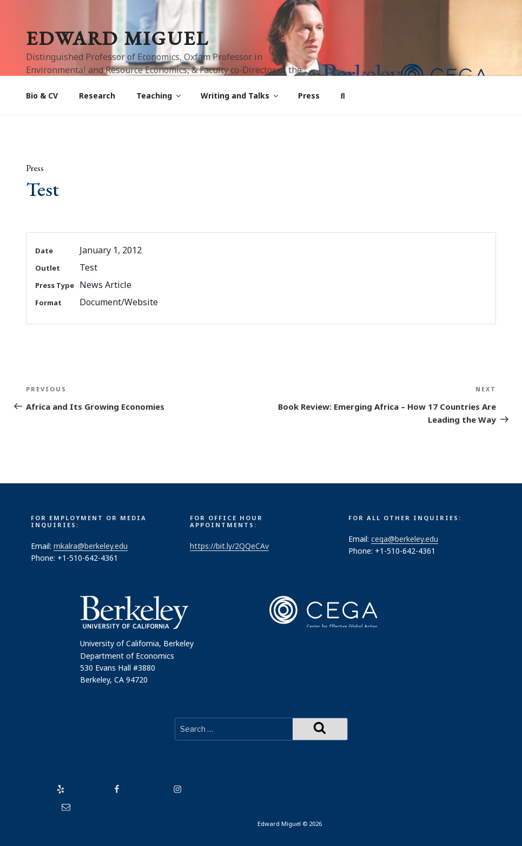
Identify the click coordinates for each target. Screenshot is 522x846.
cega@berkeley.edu (404, 539)
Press (309, 95)
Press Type (54, 285)
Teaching (159, 95)
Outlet (47, 268)
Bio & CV (42, 95)
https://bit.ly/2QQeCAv (229, 546)
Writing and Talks (240, 95)
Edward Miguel (117, 38)
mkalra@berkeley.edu (91, 546)
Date (44, 250)
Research (97, 95)
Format (48, 302)
